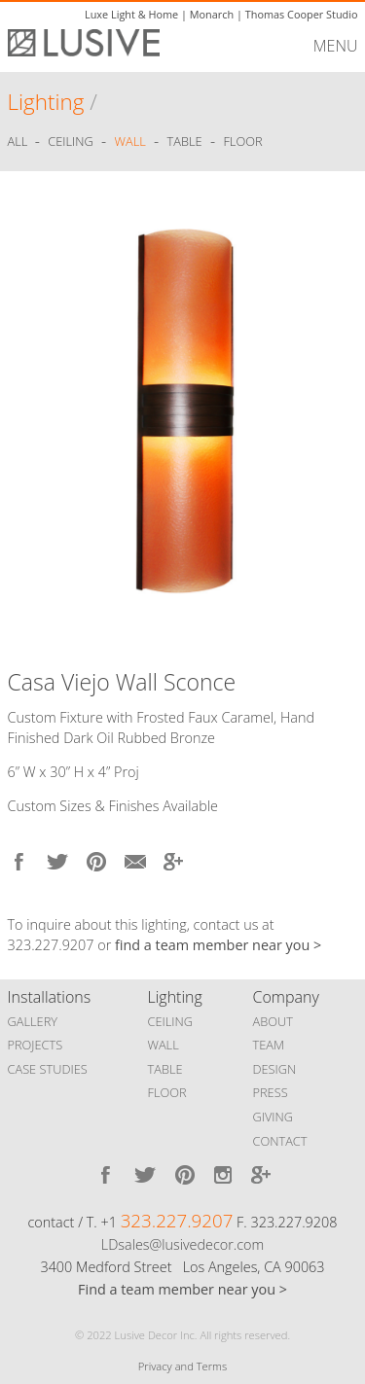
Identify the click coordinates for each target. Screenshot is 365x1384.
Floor (242, 142)
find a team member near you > (218, 945)
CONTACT (280, 1141)
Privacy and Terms (182, 1366)
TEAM (269, 1044)
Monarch (212, 14)
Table (184, 142)
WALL (163, 1044)
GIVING (273, 1116)
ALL (19, 142)
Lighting (46, 102)
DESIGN (275, 1069)
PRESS (270, 1092)
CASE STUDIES (48, 1069)
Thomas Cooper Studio (301, 14)
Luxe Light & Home (131, 14)
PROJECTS (35, 1044)
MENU (335, 45)
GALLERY (33, 1021)
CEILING (171, 1021)
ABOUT (273, 1021)
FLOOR (167, 1092)
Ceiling (70, 142)
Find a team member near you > (182, 1289)
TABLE (165, 1069)
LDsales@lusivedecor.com (182, 1244)
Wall (130, 142)
